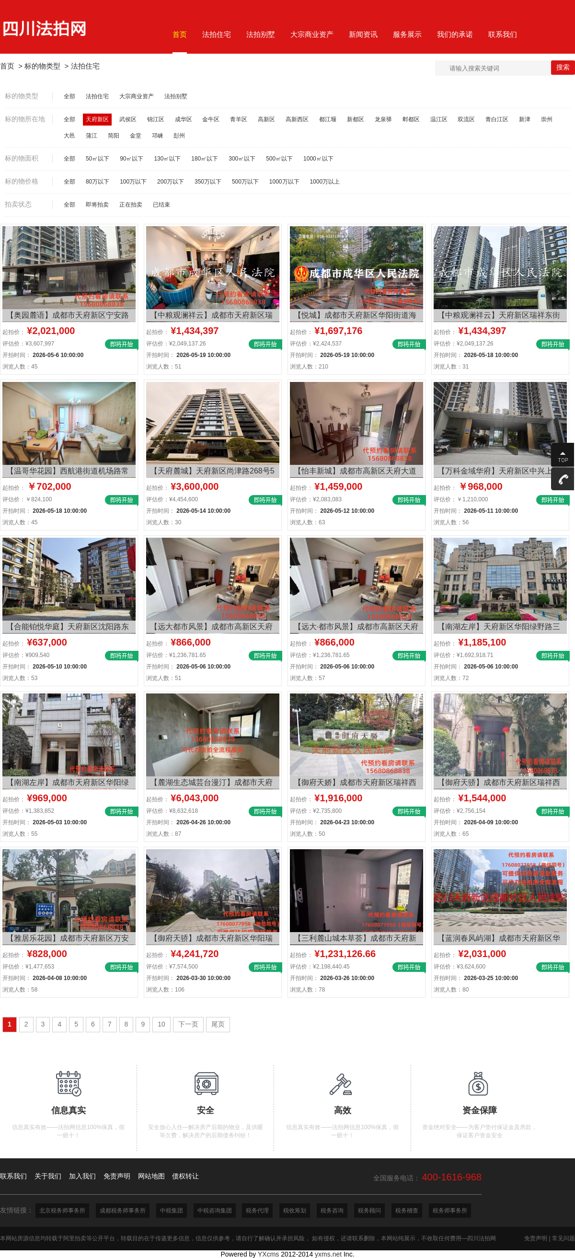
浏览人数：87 (163, 834)
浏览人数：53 (19, 678)
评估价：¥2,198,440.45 (320, 966)
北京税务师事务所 (62, 1210)
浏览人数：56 (451, 522)
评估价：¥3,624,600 (459, 966)
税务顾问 (369, 1210)
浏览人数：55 (19, 834)
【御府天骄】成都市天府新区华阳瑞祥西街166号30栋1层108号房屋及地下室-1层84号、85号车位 (211, 939)
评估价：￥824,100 (27, 499)
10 (161, 1024)
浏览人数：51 (163, 366)
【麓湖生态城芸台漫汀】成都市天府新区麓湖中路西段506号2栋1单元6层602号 (212, 783)
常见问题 (563, 1238)
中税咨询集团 (214, 1210)
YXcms (268, 1254)
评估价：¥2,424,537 (316, 343)
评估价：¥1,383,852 (28, 811)
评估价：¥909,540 (25, 655)
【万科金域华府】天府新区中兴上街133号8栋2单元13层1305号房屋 (498, 472)
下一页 (188, 1024)
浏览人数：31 (451, 366)
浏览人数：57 (307, 678)
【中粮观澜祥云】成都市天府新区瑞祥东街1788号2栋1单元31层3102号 (211, 316)
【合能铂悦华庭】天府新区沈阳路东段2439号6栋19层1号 (67, 628)
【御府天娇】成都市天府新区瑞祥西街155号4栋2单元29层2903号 (355, 783)
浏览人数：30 (163, 522)
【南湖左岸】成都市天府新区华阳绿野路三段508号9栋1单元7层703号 (67, 783)
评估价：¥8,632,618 (172, 811)
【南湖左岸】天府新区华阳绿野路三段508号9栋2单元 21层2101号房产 (498, 628)
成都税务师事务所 (123, 1210)
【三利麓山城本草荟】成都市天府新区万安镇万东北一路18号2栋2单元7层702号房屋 (355, 939)
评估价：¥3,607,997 (28, 343)
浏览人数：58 (19, 989)
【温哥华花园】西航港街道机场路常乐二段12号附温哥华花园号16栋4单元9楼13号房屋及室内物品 (67, 472)
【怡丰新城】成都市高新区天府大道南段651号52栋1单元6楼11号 (355, 472)
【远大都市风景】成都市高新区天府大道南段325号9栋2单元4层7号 (211, 628)
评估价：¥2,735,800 (316, 811)
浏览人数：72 (451, 678)
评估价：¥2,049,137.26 (176, 343)
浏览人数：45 (19, 366)
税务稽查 (406, 1210)
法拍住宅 (85, 66)
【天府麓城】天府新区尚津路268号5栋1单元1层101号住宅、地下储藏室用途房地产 (212, 472)
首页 (7, 66)
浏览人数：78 (307, 989)
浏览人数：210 (309, 366)
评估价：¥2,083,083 (316, 499)
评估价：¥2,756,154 (459, 811)
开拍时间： (42, 355)
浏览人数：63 (307, 522)
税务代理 (257, 1210)
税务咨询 (332, 1210)
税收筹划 (294, 1210)
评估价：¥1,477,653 (28, 966)
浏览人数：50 (307, 834)
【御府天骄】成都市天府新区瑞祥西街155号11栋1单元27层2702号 (498, 783)
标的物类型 (42, 66)
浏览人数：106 (165, 989)
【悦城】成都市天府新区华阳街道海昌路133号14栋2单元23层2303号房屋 (355, 316)
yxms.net (328, 1254)
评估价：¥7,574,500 (172, 966)
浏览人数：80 (451, 989)
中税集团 (171, 1210)
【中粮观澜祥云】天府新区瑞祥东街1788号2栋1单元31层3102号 (498, 316)
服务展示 (407, 34)
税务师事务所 (450, 1210)
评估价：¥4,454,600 (172, 499)
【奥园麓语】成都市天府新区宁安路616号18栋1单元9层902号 (67, 316)
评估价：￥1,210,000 (461, 499)
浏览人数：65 (451, 834)
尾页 (218, 1024)
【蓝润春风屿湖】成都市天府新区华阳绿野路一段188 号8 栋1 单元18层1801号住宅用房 (498, 939)
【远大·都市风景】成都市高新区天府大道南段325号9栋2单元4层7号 (356, 628)
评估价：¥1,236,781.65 (176, 655)
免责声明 (535, 1238)
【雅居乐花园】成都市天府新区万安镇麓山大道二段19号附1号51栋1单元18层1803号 (68, 939)
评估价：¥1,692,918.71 (464, 655)
